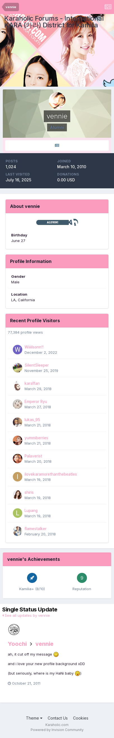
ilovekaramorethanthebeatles (51, 474)
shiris (29, 492)
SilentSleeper (37, 365)
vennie (44, 643)
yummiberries (36, 438)
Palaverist (33, 456)
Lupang (31, 510)
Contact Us (58, 718)
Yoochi (17, 643)
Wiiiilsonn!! (34, 347)
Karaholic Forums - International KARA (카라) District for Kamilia (53, 21)
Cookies (80, 718)
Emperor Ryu (36, 401)
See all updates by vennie (26, 615)
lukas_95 (32, 419)
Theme (34, 718)
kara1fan (32, 383)
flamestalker (36, 528)
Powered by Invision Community (57, 730)
